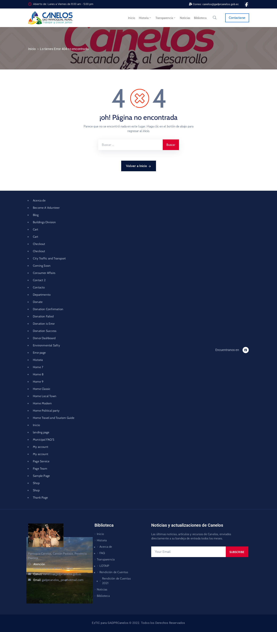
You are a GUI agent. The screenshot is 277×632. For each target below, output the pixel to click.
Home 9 (38, 381)
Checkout (39, 244)
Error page (39, 352)
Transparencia (165, 18)
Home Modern (42, 403)
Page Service (41, 461)
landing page (41, 432)
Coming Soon (42, 265)
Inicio (131, 18)
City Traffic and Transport (49, 258)
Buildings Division (44, 222)
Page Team (40, 468)
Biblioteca (200, 18)
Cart (35, 229)
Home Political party (46, 410)
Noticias (185, 18)
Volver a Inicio (138, 166)
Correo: (57, 574)
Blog (36, 215)
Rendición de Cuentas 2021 (116, 581)
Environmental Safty (46, 345)
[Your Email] (188, 551)
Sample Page (41, 476)
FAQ (102, 553)
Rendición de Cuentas (113, 572)
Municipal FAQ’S (43, 439)
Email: (58, 580)
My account (40, 447)
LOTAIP (104, 565)
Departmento (42, 294)
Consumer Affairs (44, 273)
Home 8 (38, 374)
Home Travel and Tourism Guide (53, 418)
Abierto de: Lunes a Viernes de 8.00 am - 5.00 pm (63, 4)
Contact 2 (39, 280)
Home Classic (41, 389)
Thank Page (40, 497)
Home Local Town (44, 396)
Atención (39, 564)
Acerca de (39, 200)
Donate (38, 302)
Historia (145, 18)
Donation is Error (44, 323)
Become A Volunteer (46, 207)
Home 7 (38, 367)
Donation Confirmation (48, 309)
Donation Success (44, 331)
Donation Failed (43, 316)
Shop (36, 483)
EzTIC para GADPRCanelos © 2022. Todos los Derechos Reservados (138, 623)
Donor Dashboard (44, 338)
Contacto (39, 287)
